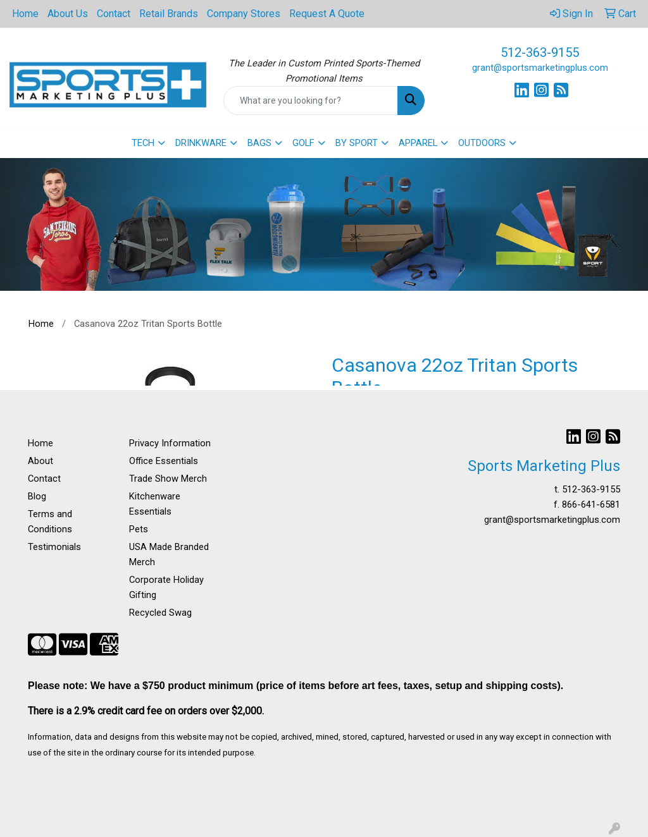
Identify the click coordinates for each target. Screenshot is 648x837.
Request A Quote (326, 14)
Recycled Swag (160, 612)
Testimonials (54, 547)
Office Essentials (163, 461)
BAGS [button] (259, 143)
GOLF (303, 143)
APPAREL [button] (418, 143)
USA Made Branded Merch (169, 554)
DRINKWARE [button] (201, 143)
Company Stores (243, 14)
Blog (37, 496)
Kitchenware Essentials (154, 504)
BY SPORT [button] (356, 143)
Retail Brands (168, 14)
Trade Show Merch (168, 478)
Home (25, 14)
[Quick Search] (310, 100)
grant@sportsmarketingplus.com (540, 67)
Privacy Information (170, 443)
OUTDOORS (482, 143)
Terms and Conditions (50, 521)
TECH (143, 143)
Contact (113, 14)
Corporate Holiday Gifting (166, 587)
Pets (138, 529)
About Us (67, 14)
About (40, 461)
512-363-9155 (540, 52)
